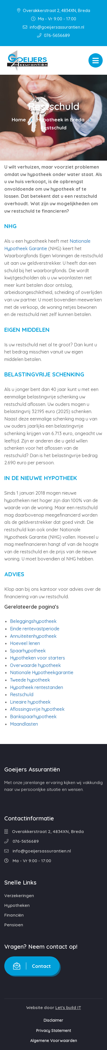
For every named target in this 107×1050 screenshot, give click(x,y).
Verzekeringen (19, 895)
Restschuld (21, 694)
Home (19, 120)
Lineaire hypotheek (30, 702)
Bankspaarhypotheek (33, 716)
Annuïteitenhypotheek (33, 636)
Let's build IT (68, 1007)
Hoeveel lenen (25, 643)
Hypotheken (17, 905)
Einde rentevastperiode (34, 628)
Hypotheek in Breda (60, 120)
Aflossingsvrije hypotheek (37, 709)
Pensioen (13, 924)
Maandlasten (24, 724)
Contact (32, 966)
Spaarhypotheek (28, 651)
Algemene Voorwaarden (53, 1040)
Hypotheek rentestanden (36, 687)
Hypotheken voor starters (37, 658)
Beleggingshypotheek (33, 621)
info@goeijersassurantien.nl (53, 27)
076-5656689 (53, 35)
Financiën (14, 915)
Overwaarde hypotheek (35, 665)
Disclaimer (53, 1020)
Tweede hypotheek (30, 680)
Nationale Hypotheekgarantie (41, 672)
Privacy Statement (53, 1030)
